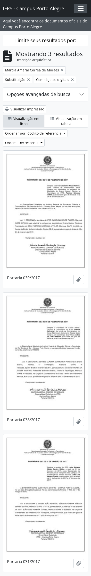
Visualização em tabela (66, 121)
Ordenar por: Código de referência (33, 133)
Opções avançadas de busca (39, 94)
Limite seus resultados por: (45, 40)
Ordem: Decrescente (22, 142)
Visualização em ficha (23, 121)
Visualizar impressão (24, 109)
